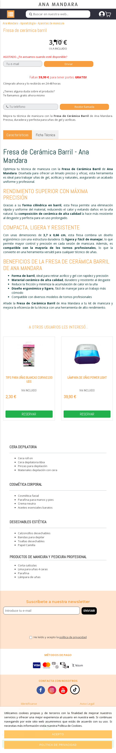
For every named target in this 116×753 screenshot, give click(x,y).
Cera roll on (25, 462)
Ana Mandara (10, 27)
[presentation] (28, 627)
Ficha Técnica (45, 138)
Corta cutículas (27, 569)
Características (18, 138)
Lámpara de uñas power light (87, 381)
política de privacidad (73, 641)
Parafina (23, 577)
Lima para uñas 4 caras (33, 573)
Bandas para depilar (31, 541)
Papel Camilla (26, 549)
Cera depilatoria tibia (31, 466)
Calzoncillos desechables (34, 537)
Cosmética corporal (26, 488)
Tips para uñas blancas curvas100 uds (29, 383)
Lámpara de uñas (29, 581)
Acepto (58, 734)
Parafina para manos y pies (36, 503)
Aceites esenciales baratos (35, 511)
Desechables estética (28, 525)
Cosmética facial (28, 500)
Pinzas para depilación (32, 470)
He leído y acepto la (60, 641)
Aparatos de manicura (51, 27)
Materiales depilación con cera (37, 474)
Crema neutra (27, 507)
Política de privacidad (57, 744)
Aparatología (27, 27)
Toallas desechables (31, 545)
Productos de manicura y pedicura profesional (48, 560)
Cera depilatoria (23, 450)
